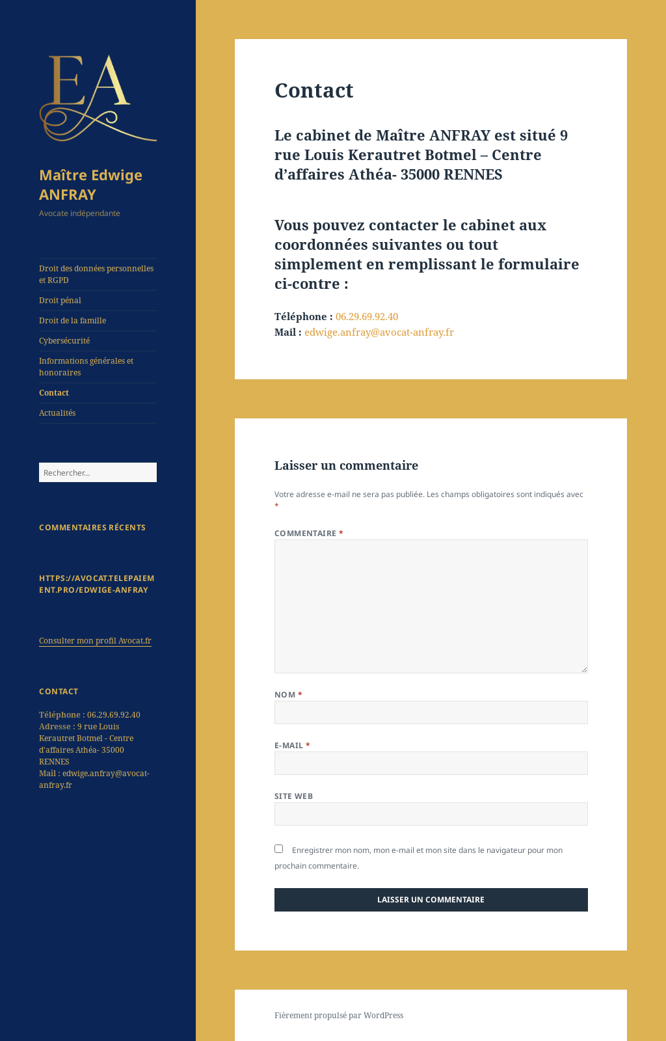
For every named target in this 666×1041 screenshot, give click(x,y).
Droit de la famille (72, 320)
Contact (54, 392)
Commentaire (309, 533)
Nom (288, 694)
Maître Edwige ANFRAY (90, 184)
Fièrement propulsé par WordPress (338, 1015)
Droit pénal (60, 300)
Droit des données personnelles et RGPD (96, 274)
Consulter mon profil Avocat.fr (95, 640)
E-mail (292, 745)
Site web (293, 796)
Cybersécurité (64, 340)
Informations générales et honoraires (86, 366)
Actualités (57, 412)
